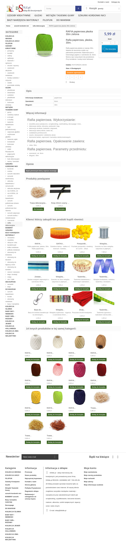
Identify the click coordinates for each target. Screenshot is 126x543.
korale (9, 296)
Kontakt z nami (103, 2)
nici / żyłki (10, 279)
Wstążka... (104, 244)
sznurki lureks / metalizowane (11, 217)
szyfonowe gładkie (10, 135)
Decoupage (10, 282)
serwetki (10, 284)
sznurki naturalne (13, 174)
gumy (9, 112)
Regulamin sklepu (32, 491)
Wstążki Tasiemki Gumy (60, 15)
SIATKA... (60, 244)
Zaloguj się (115, 2)
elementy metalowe (9, 300)
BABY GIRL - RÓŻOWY (10, 317)
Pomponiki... (82, 244)
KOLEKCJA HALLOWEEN (10, 327)
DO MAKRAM (63, 20)
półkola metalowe (13, 250)
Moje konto (90, 468)
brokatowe (11, 142)
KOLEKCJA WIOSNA (9, 37)
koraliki (9, 53)
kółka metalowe (12, 247)
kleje (9, 287)
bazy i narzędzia (13, 304)
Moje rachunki (89, 478)
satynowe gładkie (13, 132)
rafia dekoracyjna (10, 224)
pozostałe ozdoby (13, 85)
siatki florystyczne (9, 150)
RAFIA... (38, 244)
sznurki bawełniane (9, 197)
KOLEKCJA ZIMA (11, 331)
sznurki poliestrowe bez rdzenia (10, 208)
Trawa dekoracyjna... (38, 203)
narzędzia (10, 238)
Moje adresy (88, 482)
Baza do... (38, 310)
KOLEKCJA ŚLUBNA (9, 307)
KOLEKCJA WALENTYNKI (10, 335)
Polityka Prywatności (33, 488)
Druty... (82, 310)
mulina (9, 171)
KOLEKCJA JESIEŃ (9, 322)
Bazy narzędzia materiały (23, 20)
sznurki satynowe (13, 213)
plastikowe (11, 90)
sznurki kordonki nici (92, 15)
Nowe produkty (30, 475)
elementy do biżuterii (10, 258)
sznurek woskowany (9, 177)
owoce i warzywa (13, 272)
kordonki (10, 169)
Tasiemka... (82, 277)
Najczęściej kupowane (33, 478)
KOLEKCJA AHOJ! (12, 41)
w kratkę (10, 120)
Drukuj (72, 82)
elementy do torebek (10, 268)
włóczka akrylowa (13, 188)
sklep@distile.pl (60, 510)
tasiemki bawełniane (9, 123)
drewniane (11, 93)
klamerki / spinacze (9, 62)
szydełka (10, 240)
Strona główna (30, 485)
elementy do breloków (10, 253)
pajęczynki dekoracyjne (10, 155)
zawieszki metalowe (9, 74)
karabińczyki (11, 245)
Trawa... (94, 408)
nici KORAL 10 (12, 191)
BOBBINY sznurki (9, 229)
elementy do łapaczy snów (10, 263)
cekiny (9, 56)
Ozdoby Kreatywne (19, 15)
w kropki (10, 117)
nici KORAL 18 (12, 193)
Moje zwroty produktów (93, 475)
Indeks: (68, 65)
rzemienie (10, 220)
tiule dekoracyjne (13, 159)
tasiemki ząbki (12, 139)
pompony (10, 51)
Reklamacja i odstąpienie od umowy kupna (30, 496)
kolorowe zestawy (9, 103)
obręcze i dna (12, 242)
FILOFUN (47, 20)
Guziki (38, 15)
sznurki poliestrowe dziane (12, 202)
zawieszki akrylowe (9, 69)
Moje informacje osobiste (93, 485)
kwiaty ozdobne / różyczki (12, 79)
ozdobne (10, 95)
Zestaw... (38, 277)
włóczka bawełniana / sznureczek (9, 183)
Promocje (28, 472)
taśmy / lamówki (13, 161)
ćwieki (9, 83)
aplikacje (10, 58)
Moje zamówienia (90, 472)
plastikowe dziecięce (10, 99)
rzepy (9, 277)
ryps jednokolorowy (10, 128)
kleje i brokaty (12, 274)
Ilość (110, 39)
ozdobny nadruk (13, 115)
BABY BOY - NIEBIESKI (10, 312)
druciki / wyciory (13, 65)
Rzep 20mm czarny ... (60, 203)
